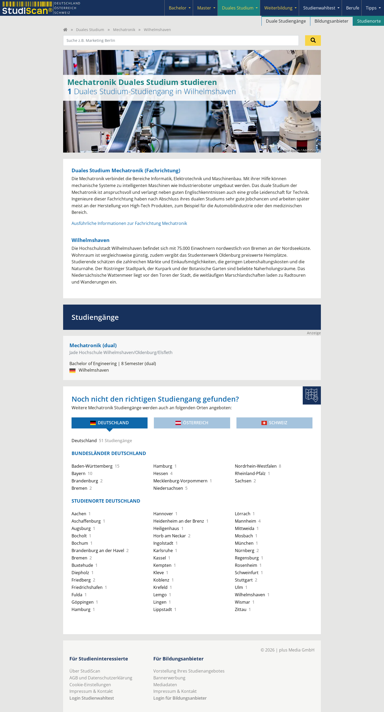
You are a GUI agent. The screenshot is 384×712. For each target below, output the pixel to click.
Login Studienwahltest (91, 698)
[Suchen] (313, 40)
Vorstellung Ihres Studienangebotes (189, 671)
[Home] (65, 30)
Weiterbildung (278, 8)
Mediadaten (165, 685)
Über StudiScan (84, 671)
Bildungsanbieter (331, 21)
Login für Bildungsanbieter (180, 698)
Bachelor (177, 8)
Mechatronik (124, 29)
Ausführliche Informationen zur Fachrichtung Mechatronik (129, 223)
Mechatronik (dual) (93, 345)
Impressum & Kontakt (91, 691)
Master (204, 8)
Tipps (371, 8)
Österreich (191, 423)
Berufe (352, 8)
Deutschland (109, 423)
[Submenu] (189, 8)
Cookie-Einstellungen (90, 685)
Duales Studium (238, 8)
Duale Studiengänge (286, 21)
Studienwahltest (319, 8)
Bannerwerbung (169, 678)
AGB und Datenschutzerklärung (100, 678)
